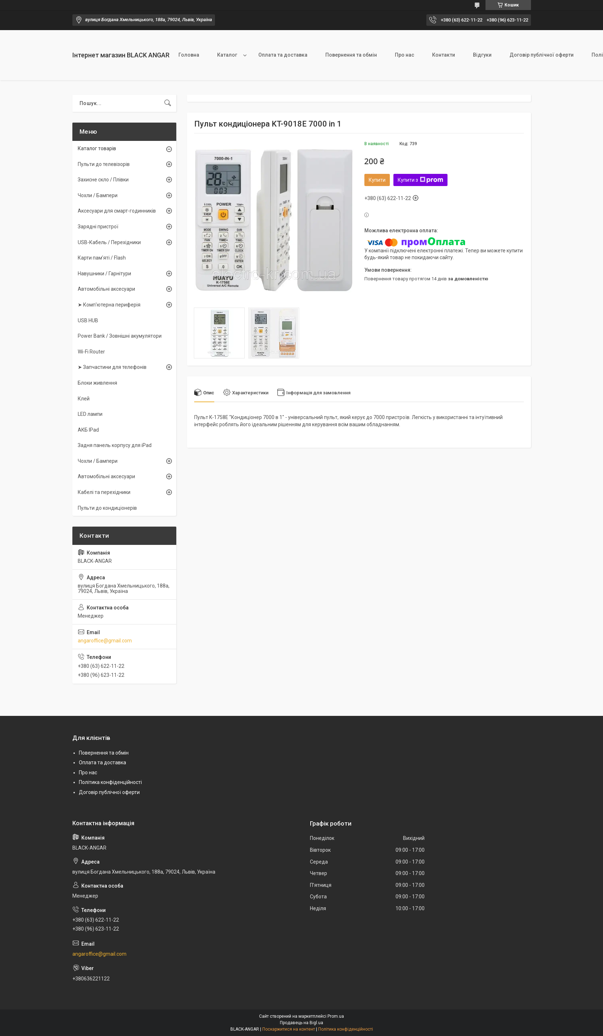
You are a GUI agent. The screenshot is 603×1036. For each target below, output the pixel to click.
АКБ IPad (88, 430)
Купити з (420, 180)
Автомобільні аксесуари (106, 289)
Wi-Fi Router (91, 352)
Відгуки (482, 55)
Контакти (443, 55)
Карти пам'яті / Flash (102, 258)
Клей (84, 398)
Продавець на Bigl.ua (301, 1022)
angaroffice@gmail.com (105, 640)
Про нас (404, 55)
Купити (377, 180)
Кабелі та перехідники (104, 492)
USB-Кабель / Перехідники (109, 242)
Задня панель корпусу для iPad (115, 445)
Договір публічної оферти (541, 55)
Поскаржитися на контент (288, 1029)
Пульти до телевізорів (104, 164)
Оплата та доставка (282, 55)
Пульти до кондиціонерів (107, 508)
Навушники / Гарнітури (104, 273)
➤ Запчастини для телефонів (112, 367)
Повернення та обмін (351, 55)
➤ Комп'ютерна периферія (109, 305)
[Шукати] (167, 103)
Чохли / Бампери (98, 195)
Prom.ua (335, 1016)
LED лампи (90, 414)
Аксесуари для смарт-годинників (117, 211)
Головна (188, 55)
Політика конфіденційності (110, 782)
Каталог (227, 55)
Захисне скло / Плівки (103, 179)
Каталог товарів (97, 148)
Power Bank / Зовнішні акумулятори (120, 336)
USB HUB (88, 320)
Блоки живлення (97, 383)
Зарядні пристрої (98, 226)
